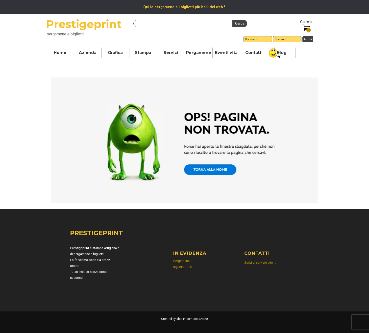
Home (60, 52)
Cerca (240, 23)
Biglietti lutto (182, 267)
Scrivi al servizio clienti (260, 262)
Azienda (88, 52)
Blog (282, 52)
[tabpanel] (184, 7)
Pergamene (198, 52)
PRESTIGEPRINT (96, 233)
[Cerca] (183, 23)
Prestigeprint (84, 24)
